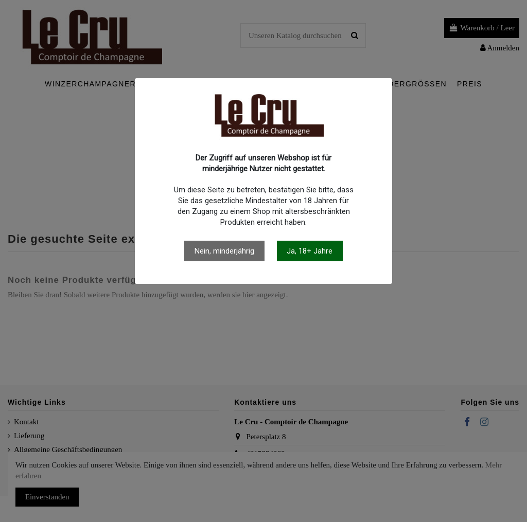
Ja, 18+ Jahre (309, 251)
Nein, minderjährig (224, 251)
